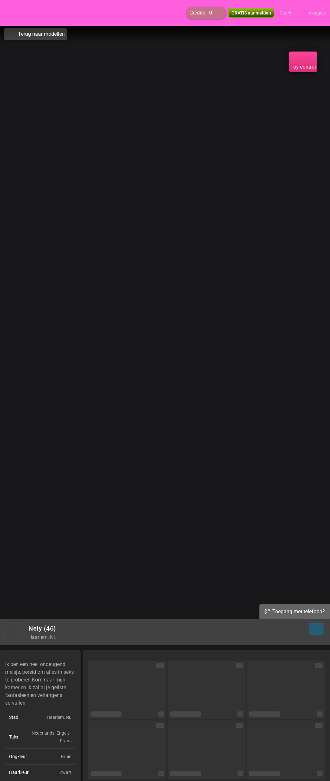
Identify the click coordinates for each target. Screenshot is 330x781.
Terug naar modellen (35, 34)
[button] (289, 13)
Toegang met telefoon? (295, 611)
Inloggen (316, 12)
